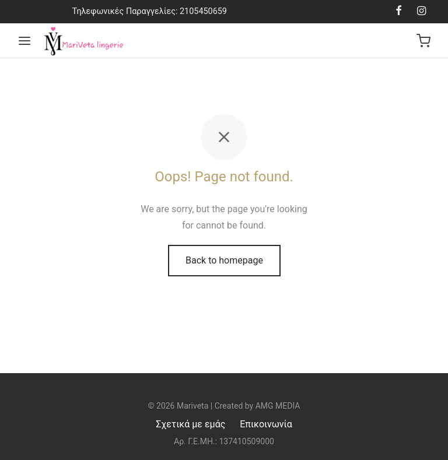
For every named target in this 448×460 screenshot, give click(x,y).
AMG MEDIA (278, 405)
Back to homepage (224, 260)
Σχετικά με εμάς (190, 424)
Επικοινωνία (266, 424)
